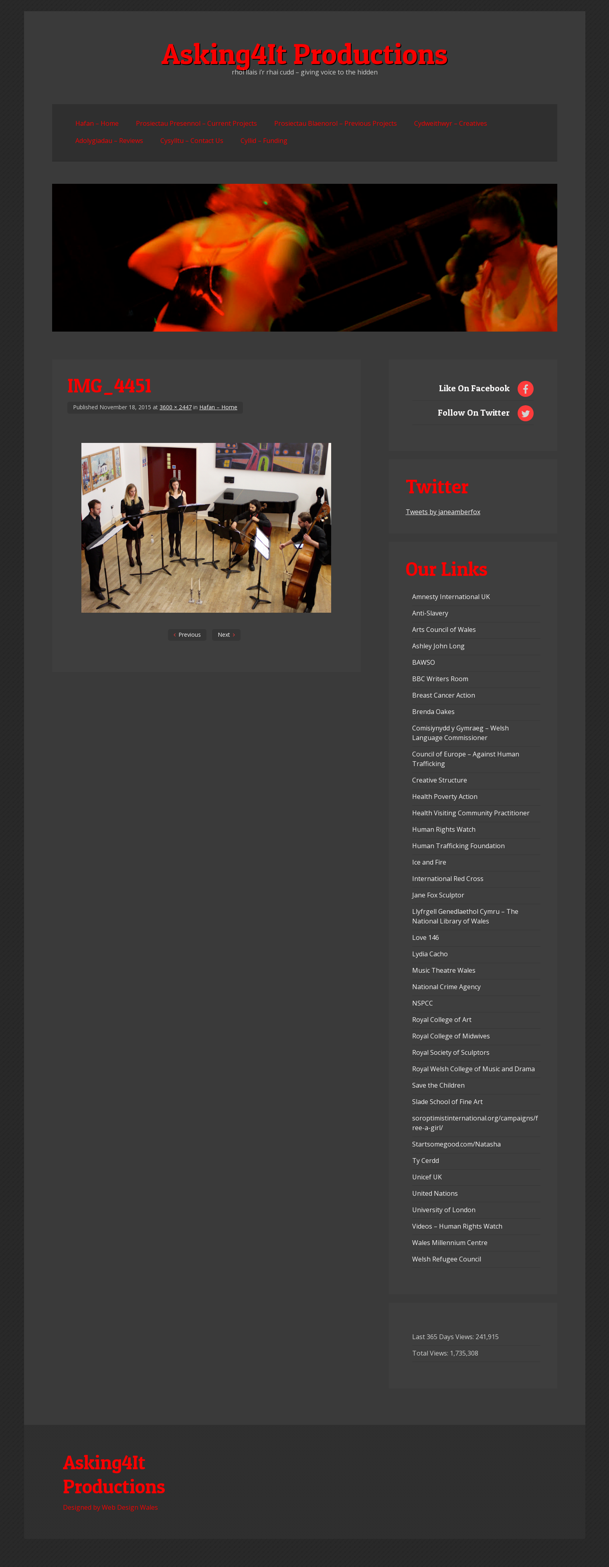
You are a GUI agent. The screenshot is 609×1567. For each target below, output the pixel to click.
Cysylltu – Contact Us (191, 140)
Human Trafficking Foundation (458, 845)
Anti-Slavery (430, 613)
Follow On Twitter (474, 412)
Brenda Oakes (433, 711)
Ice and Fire (429, 862)
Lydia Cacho (430, 953)
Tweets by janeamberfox (443, 511)
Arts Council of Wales (444, 629)
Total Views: (431, 1353)
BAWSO (423, 662)
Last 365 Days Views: (443, 1336)
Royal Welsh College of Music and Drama (473, 1068)
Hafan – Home (97, 123)
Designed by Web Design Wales (110, 1507)
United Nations (435, 1193)
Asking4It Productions (305, 53)
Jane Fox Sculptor (438, 895)
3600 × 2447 (176, 407)
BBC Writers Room (440, 678)
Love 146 (425, 937)
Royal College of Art (441, 1019)
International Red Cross (448, 878)
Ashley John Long (438, 646)
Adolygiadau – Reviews (109, 140)
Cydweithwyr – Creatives (450, 123)
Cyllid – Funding (264, 140)
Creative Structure (439, 780)
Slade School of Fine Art (447, 1101)
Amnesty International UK (451, 596)
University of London (443, 1209)
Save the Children (438, 1085)
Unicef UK (427, 1177)
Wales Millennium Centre (450, 1242)
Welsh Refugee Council (446, 1259)
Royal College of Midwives (451, 1036)
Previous (189, 634)
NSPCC (422, 1003)
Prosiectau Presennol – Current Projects (196, 123)
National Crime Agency (446, 986)
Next (224, 634)
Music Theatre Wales (443, 970)
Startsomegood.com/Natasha (456, 1144)
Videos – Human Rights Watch (457, 1226)
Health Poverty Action (444, 796)
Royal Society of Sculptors (451, 1052)
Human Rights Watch (443, 829)
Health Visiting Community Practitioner (471, 813)
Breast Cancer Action (443, 695)
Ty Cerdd (425, 1160)
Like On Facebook (474, 388)
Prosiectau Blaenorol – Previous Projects (335, 123)
